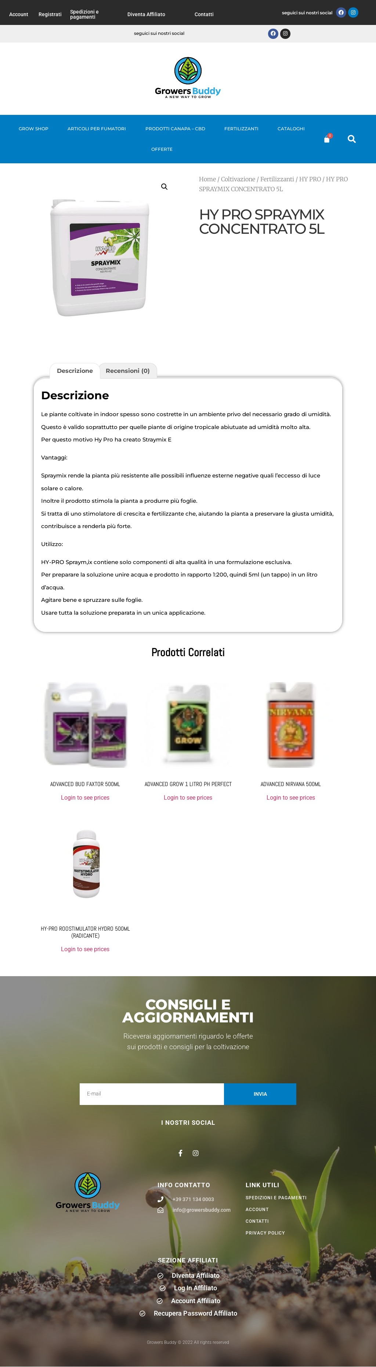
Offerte (162, 149)
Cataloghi (291, 128)
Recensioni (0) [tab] (128, 370)
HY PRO (310, 179)
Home (207, 179)
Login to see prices (85, 797)
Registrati (50, 14)
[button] (352, 139)
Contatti (204, 14)
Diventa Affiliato (146, 14)
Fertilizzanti (241, 128)
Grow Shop (33, 128)
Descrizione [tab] (75, 370)
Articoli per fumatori (97, 128)
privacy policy (265, 1233)
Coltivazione (238, 179)
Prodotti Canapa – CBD (175, 128)
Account (18, 14)
